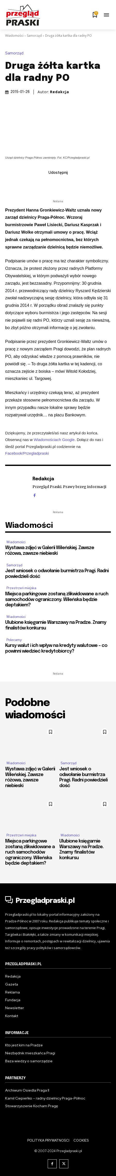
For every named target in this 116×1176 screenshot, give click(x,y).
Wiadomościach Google (54, 439)
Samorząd (34, 35)
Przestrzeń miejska (21, 588)
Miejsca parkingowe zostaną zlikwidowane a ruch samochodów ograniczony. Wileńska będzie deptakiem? (56, 599)
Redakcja (59, 92)
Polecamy (14, 640)
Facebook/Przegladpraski (27, 453)
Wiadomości (14, 35)
